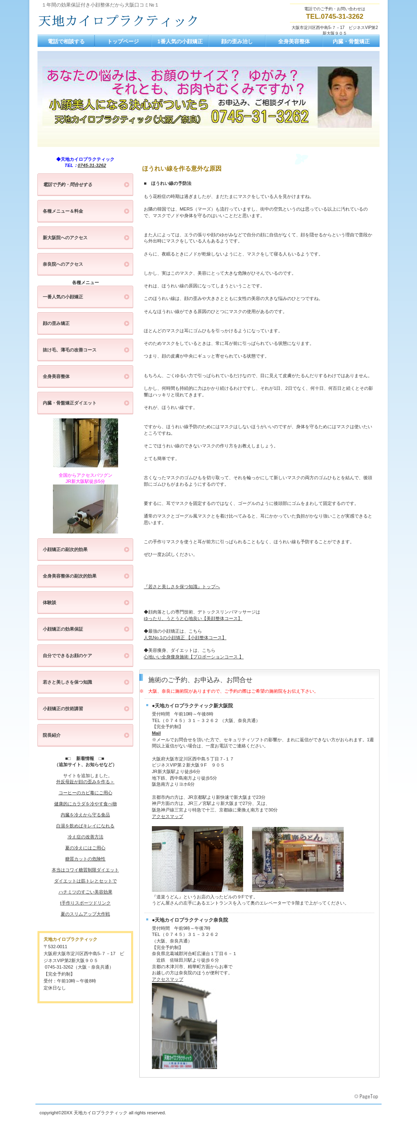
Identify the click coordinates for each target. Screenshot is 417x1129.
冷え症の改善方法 (85, 836)
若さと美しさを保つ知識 (67, 682)
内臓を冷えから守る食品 (85, 814)
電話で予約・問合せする (67, 184)
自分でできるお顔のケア (67, 655)
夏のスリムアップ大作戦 (85, 913)
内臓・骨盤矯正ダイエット (70, 402)
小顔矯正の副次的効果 (65, 549)
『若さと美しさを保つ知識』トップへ (182, 586)
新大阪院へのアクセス (65, 237)
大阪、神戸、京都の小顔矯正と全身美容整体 (118, 21)
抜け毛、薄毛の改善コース (70, 349)
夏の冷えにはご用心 (85, 847)
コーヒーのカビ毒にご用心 (85, 792)
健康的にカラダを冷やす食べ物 (85, 803)
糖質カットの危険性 (85, 858)
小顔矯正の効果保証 (63, 629)
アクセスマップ (167, 816)
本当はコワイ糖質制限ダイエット (85, 869)
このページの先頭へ (367, 1097)
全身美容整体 (56, 376)
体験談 (49, 602)
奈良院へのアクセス (63, 264)
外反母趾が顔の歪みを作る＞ (85, 781)
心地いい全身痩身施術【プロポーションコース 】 (194, 656)
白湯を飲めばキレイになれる (85, 825)
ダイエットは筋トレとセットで (85, 880)
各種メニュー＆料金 (63, 211)
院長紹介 (52, 735)
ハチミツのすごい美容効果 (85, 891)
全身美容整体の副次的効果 (70, 575)
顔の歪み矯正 (56, 323)
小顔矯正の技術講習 (63, 708)
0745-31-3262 (92, 165)
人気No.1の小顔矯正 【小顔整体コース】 (185, 637)
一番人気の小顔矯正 (63, 296)
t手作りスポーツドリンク (85, 902)
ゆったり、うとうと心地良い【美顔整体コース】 (193, 618)
